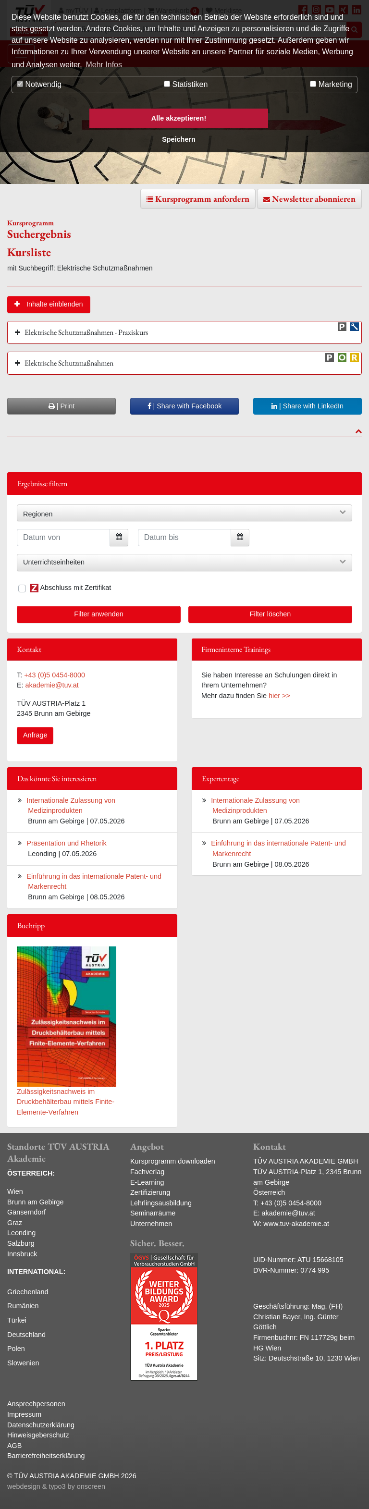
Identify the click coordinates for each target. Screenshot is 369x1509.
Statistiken (186, 84)
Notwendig (39, 84)
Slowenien (23, 1363)
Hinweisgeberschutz (38, 1435)
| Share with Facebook (185, 406)
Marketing (331, 84)
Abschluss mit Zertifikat (70, 588)
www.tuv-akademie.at (296, 1223)
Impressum (24, 1414)
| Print (61, 406)
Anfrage (35, 735)
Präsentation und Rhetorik (66, 843)
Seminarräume (152, 1213)
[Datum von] (63, 537)
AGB (14, 1445)
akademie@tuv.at (52, 685)
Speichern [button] (179, 139)
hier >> (279, 695)
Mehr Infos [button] (104, 65)
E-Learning (147, 1182)
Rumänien (23, 1306)
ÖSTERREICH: (31, 1173)
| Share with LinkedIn (307, 406)
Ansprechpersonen (36, 1404)
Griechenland (28, 1292)
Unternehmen (151, 1223)
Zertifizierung (150, 1192)
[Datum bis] (184, 537)
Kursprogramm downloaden (172, 1161)
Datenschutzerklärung (40, 1425)
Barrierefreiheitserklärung (46, 1456)
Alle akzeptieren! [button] (178, 118)
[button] (48, 304)
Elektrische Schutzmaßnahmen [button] (69, 363)
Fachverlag (147, 1172)
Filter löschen (270, 614)
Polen (16, 1348)
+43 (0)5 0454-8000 (54, 675)
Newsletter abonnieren (314, 198)
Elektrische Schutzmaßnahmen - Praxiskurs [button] (86, 332)
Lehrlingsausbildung (161, 1203)
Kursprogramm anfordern (202, 198)
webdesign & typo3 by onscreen (56, 1486)
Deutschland (26, 1334)
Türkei (16, 1320)
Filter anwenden (98, 614)
